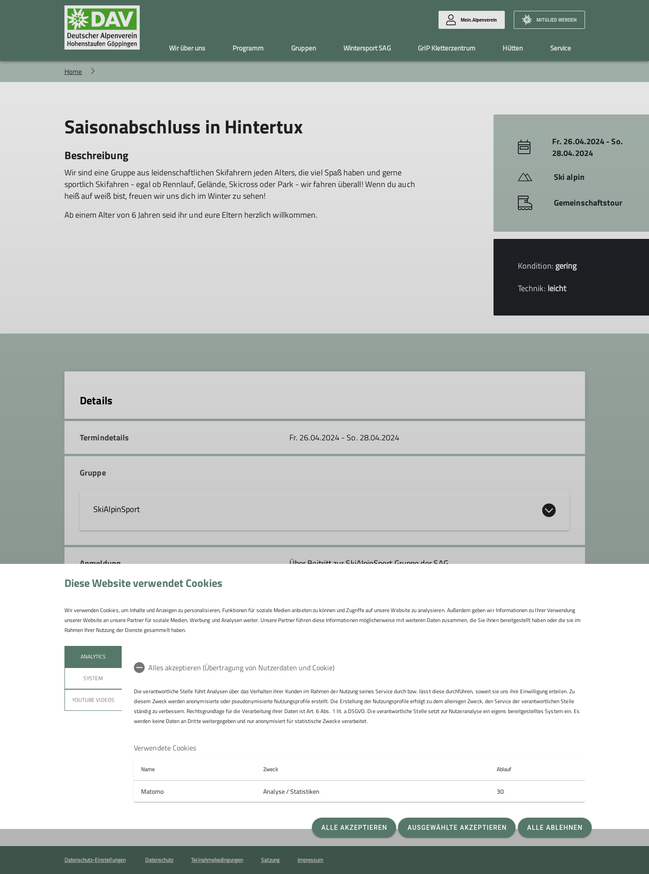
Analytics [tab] (92, 656)
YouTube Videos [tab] (93, 700)
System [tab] (93, 678)
